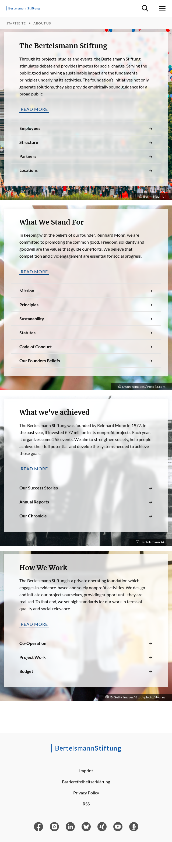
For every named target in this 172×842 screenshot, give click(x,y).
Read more (34, 109)
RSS (86, 803)
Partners (86, 156)
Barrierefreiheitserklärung (86, 781)
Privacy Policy (86, 792)
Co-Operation (86, 643)
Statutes (86, 332)
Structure (86, 142)
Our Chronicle (86, 515)
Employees (86, 128)
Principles (86, 304)
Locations (86, 170)
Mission (86, 290)
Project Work (86, 657)
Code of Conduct (86, 346)
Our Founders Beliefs (86, 360)
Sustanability (86, 318)
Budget (86, 671)
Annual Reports (86, 501)
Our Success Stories (86, 487)
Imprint (86, 770)
